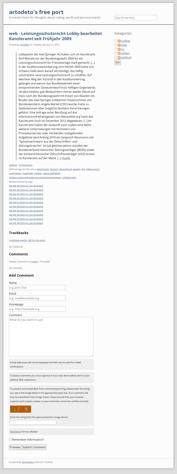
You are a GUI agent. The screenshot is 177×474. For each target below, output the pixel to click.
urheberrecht (69, 177)
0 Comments (25, 165)
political (13, 165)
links (124, 45)
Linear (34, 261)
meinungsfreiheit (51, 173)
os (122, 49)
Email (12, 293)
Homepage (16, 304)
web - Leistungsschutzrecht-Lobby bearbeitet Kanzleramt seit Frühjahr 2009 (55, 35)
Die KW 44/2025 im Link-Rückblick (26, 190)
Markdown (15, 431)
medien (38, 173)
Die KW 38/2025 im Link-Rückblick (26, 214)
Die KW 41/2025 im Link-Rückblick (26, 202)
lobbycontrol (92, 169)
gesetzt (76, 169)
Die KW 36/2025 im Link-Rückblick (26, 223)
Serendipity (28, 462)
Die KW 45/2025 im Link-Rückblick (26, 185)
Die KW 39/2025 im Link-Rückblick (26, 210)
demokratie (43, 169)
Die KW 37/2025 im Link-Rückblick (26, 219)
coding (125, 41)
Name (13, 283)
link (83, 169)
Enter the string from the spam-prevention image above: (39, 417)
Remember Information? (28, 439)
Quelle (66, 158)
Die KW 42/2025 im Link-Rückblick (26, 198)
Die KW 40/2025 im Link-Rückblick (26, 206)
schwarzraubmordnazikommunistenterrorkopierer (35, 177)
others (125, 53)
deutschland (65, 169)
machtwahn (15, 173)
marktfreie (27, 173)
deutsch (54, 169)
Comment (15, 315)
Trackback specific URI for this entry (27, 240)
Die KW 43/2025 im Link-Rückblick (26, 194)
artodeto (24, 44)
